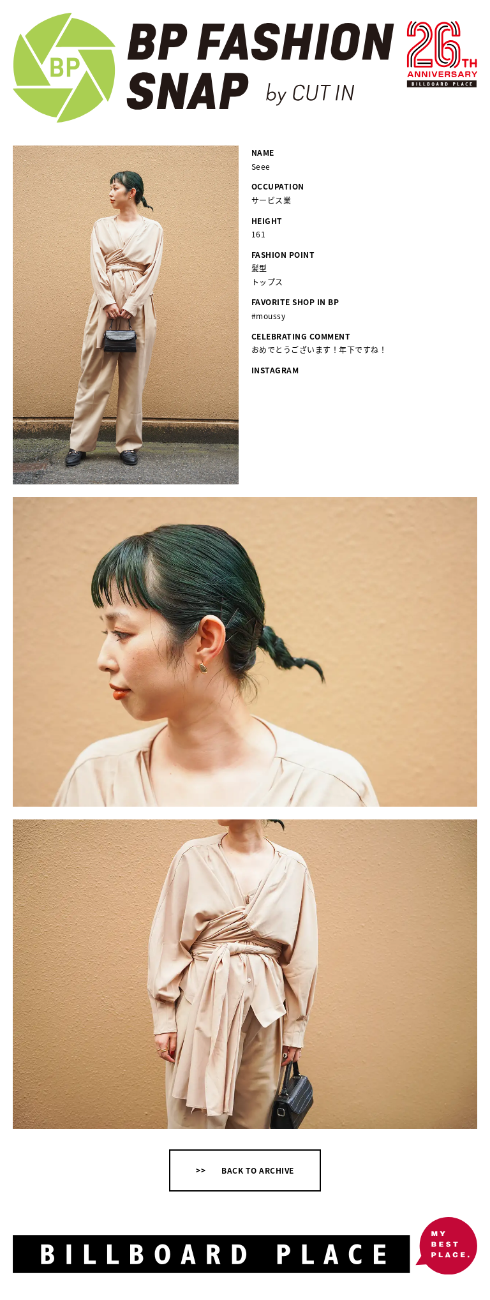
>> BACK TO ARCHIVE (244, 1170)
